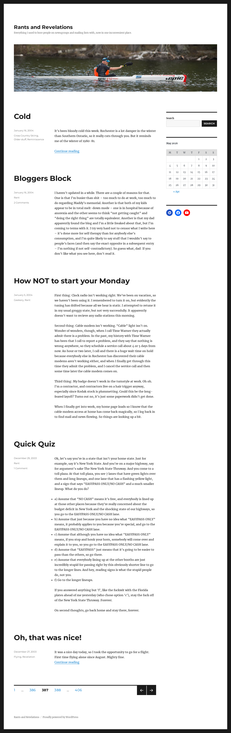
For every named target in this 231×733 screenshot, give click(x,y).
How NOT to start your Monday (72, 280)
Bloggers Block (42, 178)
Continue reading (67, 151)
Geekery (19, 300)
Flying (17, 656)
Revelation (28, 656)
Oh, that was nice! (48, 637)
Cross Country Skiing (26, 135)
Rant (16, 197)
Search (170, 118)
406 (79, 690)
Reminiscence (35, 139)
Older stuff (20, 139)
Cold (22, 116)
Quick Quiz (34, 444)
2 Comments (21, 202)
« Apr (176, 191)
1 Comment (20, 468)
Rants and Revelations (43, 27)
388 (58, 690)
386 (33, 690)
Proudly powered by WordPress (60, 717)
